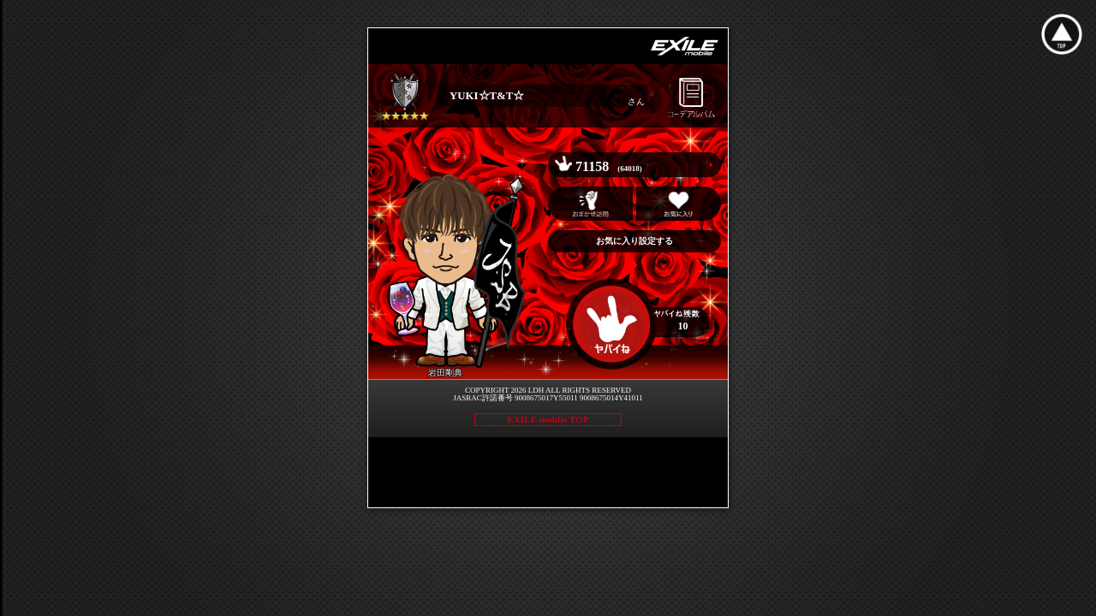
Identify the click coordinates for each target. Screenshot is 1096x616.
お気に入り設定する (634, 241)
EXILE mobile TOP (547, 419)
